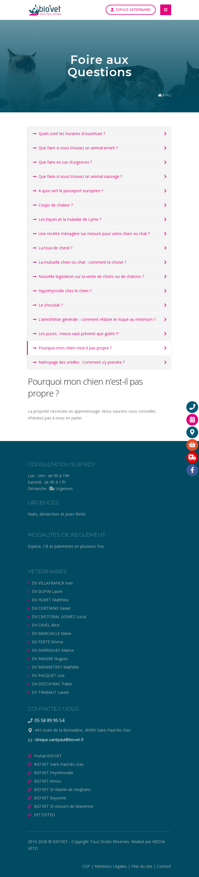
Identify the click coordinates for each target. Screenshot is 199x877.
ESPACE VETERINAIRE (131, 9)
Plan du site (141, 866)
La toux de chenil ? (52, 247)
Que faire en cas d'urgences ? (62, 162)
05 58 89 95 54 (49, 720)
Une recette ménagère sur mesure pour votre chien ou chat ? (91, 233)
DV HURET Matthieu (50, 599)
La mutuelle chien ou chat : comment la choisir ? (79, 262)
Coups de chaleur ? (53, 205)
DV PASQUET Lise (48, 675)
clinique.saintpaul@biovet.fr (59, 739)
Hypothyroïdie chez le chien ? (62, 290)
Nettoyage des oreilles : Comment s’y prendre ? (79, 362)
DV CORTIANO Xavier (51, 608)
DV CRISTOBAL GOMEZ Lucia (59, 616)
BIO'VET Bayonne (50, 798)
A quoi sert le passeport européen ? (68, 190)
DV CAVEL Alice (46, 625)
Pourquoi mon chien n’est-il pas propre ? (72, 348)
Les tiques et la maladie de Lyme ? (67, 219)
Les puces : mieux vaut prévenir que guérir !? (76, 333)
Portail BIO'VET (48, 755)
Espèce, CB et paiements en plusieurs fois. (66, 546)
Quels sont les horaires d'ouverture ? (69, 133)
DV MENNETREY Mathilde (55, 667)
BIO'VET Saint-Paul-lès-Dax (58, 764)
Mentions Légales (110, 866)
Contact (164, 866)
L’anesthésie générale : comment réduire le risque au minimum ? (94, 319)
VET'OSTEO (44, 814)
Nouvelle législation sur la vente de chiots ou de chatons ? (88, 276)
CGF (86, 866)
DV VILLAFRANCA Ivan (52, 583)
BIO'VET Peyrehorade (53, 772)
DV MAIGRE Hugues (50, 658)
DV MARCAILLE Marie (51, 633)
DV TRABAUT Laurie (50, 692)
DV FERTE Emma (47, 641)
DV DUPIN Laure (47, 591)
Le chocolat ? (48, 305)
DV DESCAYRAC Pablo (52, 683)
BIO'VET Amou (47, 781)
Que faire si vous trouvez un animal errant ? (75, 147)
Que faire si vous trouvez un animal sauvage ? (77, 176)
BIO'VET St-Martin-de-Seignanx (62, 789)
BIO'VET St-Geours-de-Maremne (63, 806)
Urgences (61, 488)
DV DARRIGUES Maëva (53, 650)
